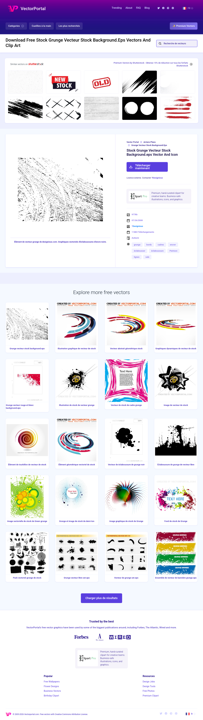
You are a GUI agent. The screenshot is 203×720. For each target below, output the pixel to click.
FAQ (138, 7)
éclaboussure (157, 251)
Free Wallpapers (52, 681)
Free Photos (148, 691)
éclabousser (139, 251)
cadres (161, 244)
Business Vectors (52, 691)
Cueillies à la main (41, 26)
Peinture (173, 251)
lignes (136, 257)
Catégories (16, 26)
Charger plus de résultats (101, 598)
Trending (117, 7)
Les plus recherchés (69, 26)
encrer (173, 244)
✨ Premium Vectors (184, 26)
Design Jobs (149, 681)
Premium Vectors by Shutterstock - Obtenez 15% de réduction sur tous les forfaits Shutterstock (151, 64)
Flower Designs (51, 686)
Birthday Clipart (51, 695)
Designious (158, 178)
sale (147, 257)
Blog (147, 7)
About (128, 7)
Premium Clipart (151, 695)
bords (149, 244)
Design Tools (149, 686)
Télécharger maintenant (139, 167)
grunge (137, 244)
